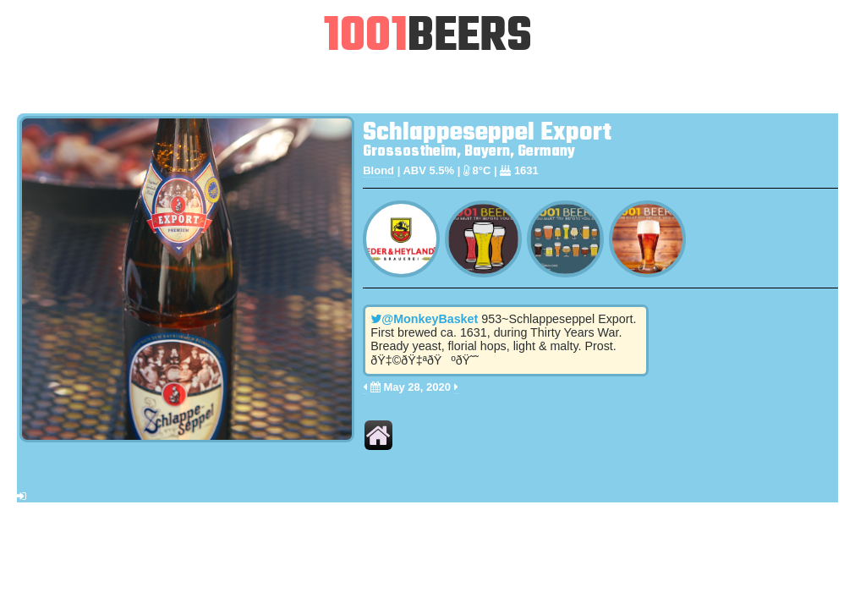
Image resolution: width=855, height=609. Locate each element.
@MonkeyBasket (424, 319)
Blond (378, 170)
